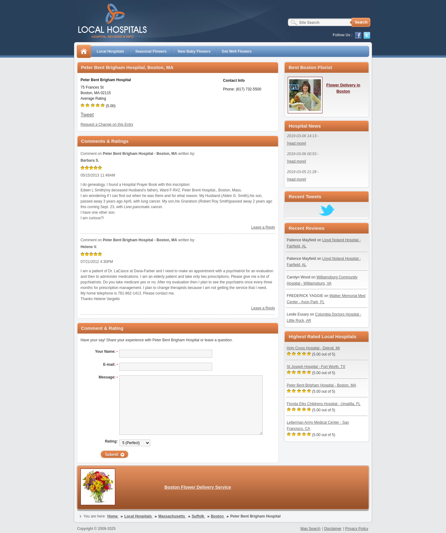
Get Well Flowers (236, 51)
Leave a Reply (263, 227)
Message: (108, 377)
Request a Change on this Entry (107, 124)
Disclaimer (333, 528)
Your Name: (106, 351)
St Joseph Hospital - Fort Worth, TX (316, 367)
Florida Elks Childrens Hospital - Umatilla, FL (324, 404)
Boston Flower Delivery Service (197, 487)
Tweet (87, 114)
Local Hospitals (110, 51)
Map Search (310, 528)
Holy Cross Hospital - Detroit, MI (313, 348)
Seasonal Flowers (151, 51)
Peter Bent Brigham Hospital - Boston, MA (321, 385)
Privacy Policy (356, 528)
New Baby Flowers (194, 51)
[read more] (296, 143)
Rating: (111, 441)
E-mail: (110, 364)
